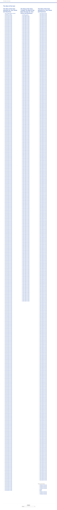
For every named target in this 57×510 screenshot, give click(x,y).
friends (41, 489)
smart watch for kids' (8, 15)
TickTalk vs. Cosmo (8, 14)
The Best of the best (43, 486)
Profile (28, 505)
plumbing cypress (25, 14)
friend (41, 490)
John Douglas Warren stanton (10, 13)
